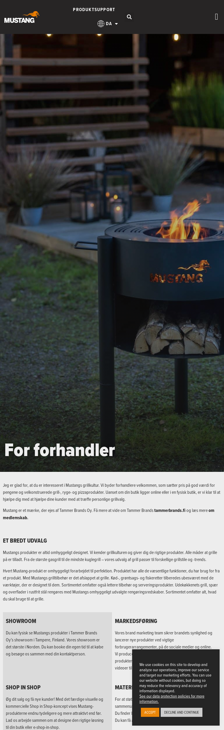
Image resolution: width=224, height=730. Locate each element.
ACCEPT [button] (150, 712)
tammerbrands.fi (169, 510)
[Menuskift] (216, 16)
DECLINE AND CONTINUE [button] (181, 712)
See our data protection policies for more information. (171, 698)
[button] (129, 17)
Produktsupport (94, 9)
